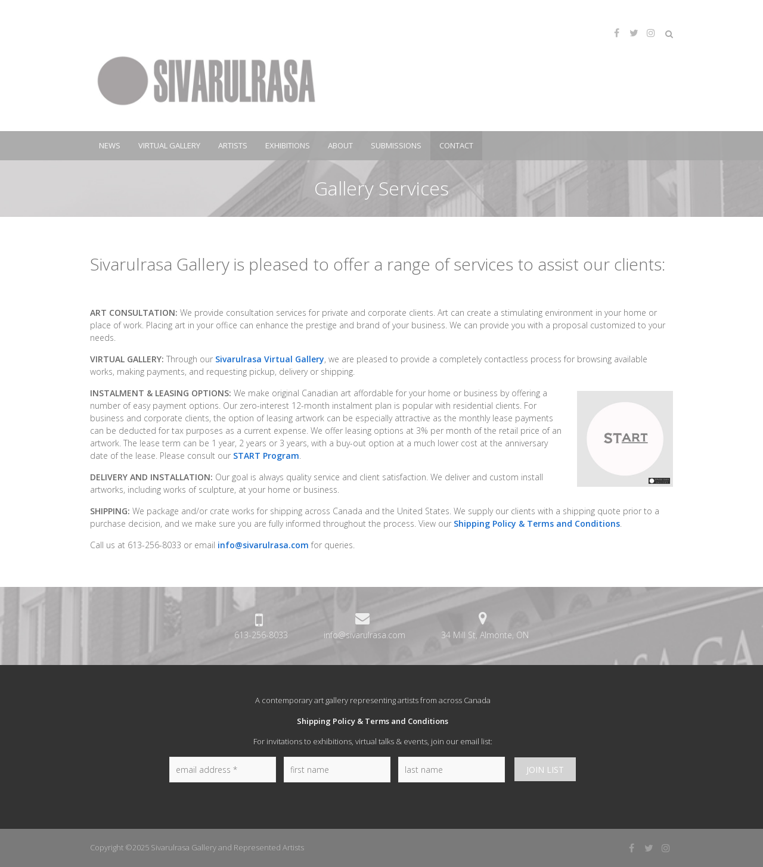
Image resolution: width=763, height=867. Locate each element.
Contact (456, 145)
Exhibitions (287, 145)
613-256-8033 (261, 635)
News (109, 145)
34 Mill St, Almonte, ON (485, 635)
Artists (232, 145)
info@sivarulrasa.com (263, 545)
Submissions (396, 145)
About (340, 145)
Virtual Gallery (169, 145)
